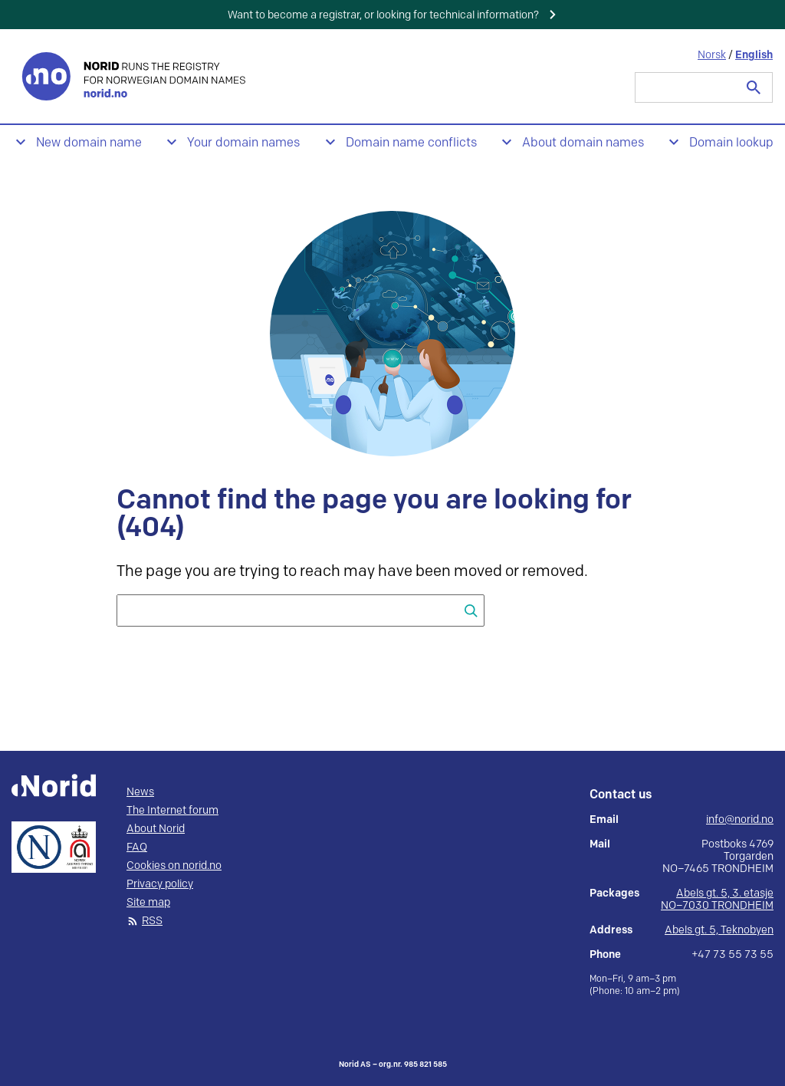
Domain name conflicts (411, 143)
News (140, 792)
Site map (148, 903)
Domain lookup (731, 143)
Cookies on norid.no (174, 866)
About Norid (155, 829)
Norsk (712, 54)
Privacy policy (159, 884)
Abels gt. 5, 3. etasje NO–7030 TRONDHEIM (717, 899)
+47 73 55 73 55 (732, 955)
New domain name (89, 143)
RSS (152, 921)
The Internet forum (172, 811)
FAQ (136, 847)
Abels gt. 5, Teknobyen (719, 929)
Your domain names (243, 143)
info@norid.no (740, 820)
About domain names (583, 143)
